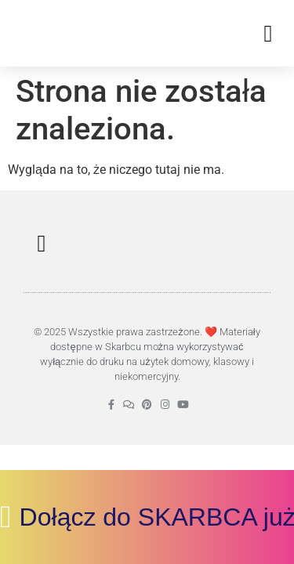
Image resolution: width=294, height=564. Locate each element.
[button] (268, 33)
